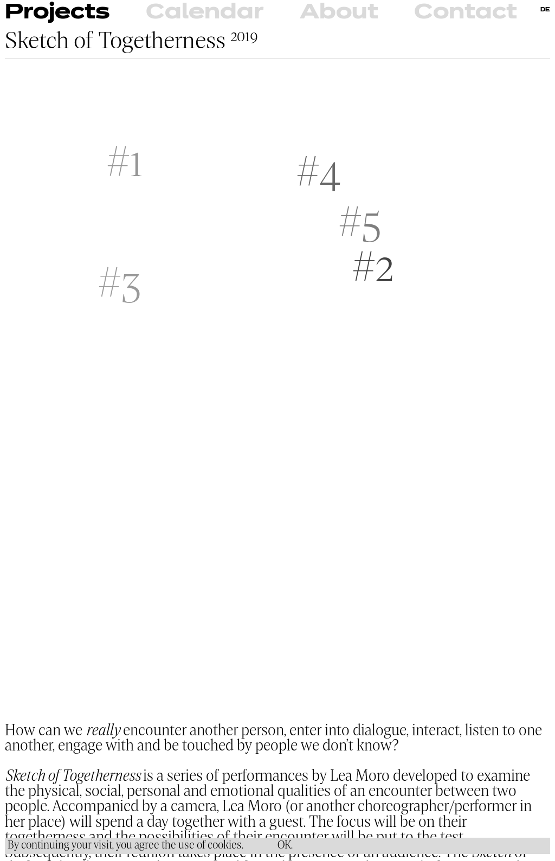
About (339, 13)
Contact (465, 13)
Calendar (204, 13)
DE (545, 9)
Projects (57, 13)
